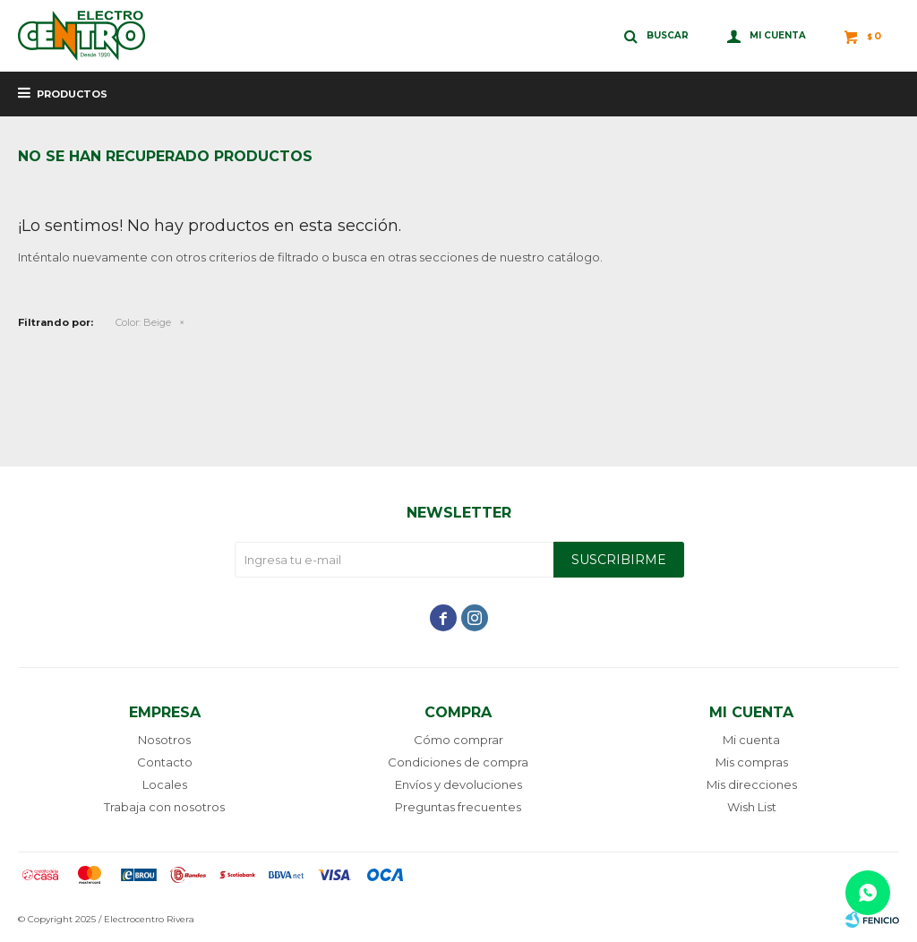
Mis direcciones (752, 784)
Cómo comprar (458, 739)
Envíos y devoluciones (458, 784)
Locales (164, 784)
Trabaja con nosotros (164, 807)
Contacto (165, 762)
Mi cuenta (751, 739)
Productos (72, 94)
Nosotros (164, 739)
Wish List (751, 807)
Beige (143, 322)
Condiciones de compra (458, 762)
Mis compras (752, 762)
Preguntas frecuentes (458, 807)
